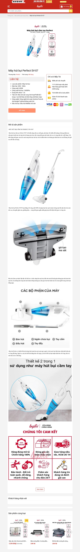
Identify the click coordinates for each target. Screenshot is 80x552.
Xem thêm (40, 489)
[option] (18, 532)
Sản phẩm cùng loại (17, 513)
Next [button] (71, 532)
